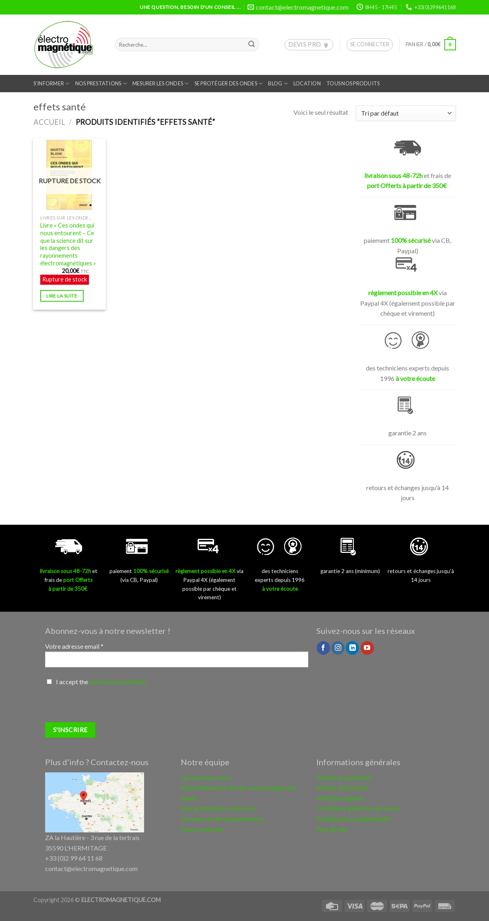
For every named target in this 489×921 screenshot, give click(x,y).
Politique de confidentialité (353, 818)
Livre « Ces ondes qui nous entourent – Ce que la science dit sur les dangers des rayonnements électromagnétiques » (68, 244)
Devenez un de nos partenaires (222, 818)
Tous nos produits (353, 83)
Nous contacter (202, 829)
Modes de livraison (342, 787)
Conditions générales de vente (357, 808)
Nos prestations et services (218, 808)
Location (307, 83)
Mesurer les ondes (160, 83)
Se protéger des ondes (228, 83)
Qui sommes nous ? (207, 777)
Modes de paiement (343, 777)
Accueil (49, 122)
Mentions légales (339, 798)
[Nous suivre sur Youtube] (367, 648)
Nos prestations (101, 83)
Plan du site (332, 829)
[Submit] (251, 45)
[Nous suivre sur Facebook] (323, 648)
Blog (277, 83)
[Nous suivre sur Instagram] (338, 648)
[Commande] (406, 113)
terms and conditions (118, 681)
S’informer (51, 83)
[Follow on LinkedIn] (352, 648)
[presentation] (106, 706)
